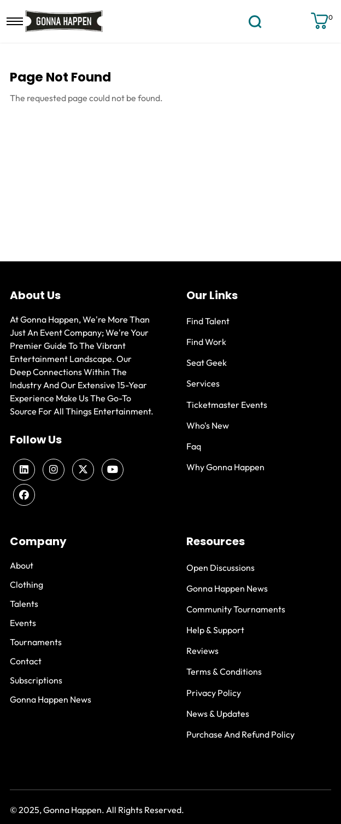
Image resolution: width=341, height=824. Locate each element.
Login (279, 21)
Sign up (298, 21)
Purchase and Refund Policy (240, 734)
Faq (193, 446)
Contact (26, 661)
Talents (24, 603)
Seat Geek (206, 362)
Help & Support (215, 629)
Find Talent (208, 320)
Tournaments (36, 641)
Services (203, 383)
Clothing (26, 584)
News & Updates (217, 713)
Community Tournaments (235, 609)
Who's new (207, 425)
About (21, 565)
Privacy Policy (213, 692)
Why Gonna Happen (225, 466)
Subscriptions (36, 680)
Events (23, 622)
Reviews (202, 650)
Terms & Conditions (224, 671)
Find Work (206, 341)
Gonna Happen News (50, 699)
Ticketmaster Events (226, 404)
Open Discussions (220, 567)
